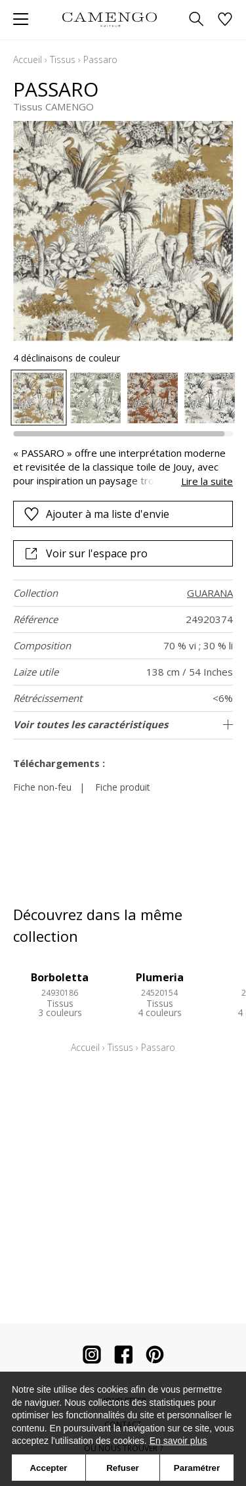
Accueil (27, 59)
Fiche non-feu (42, 787)
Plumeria (160, 977)
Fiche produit (122, 787)
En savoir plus (178, 1440)
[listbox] (123, 398)
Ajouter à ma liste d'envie (96, 514)
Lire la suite (207, 481)
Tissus (62, 59)
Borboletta (60, 977)
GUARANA (210, 592)
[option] (38, 398)
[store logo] (109, 19)
